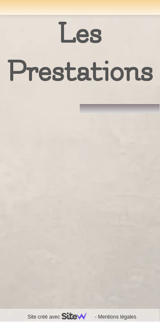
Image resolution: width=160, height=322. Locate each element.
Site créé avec (60, 317)
